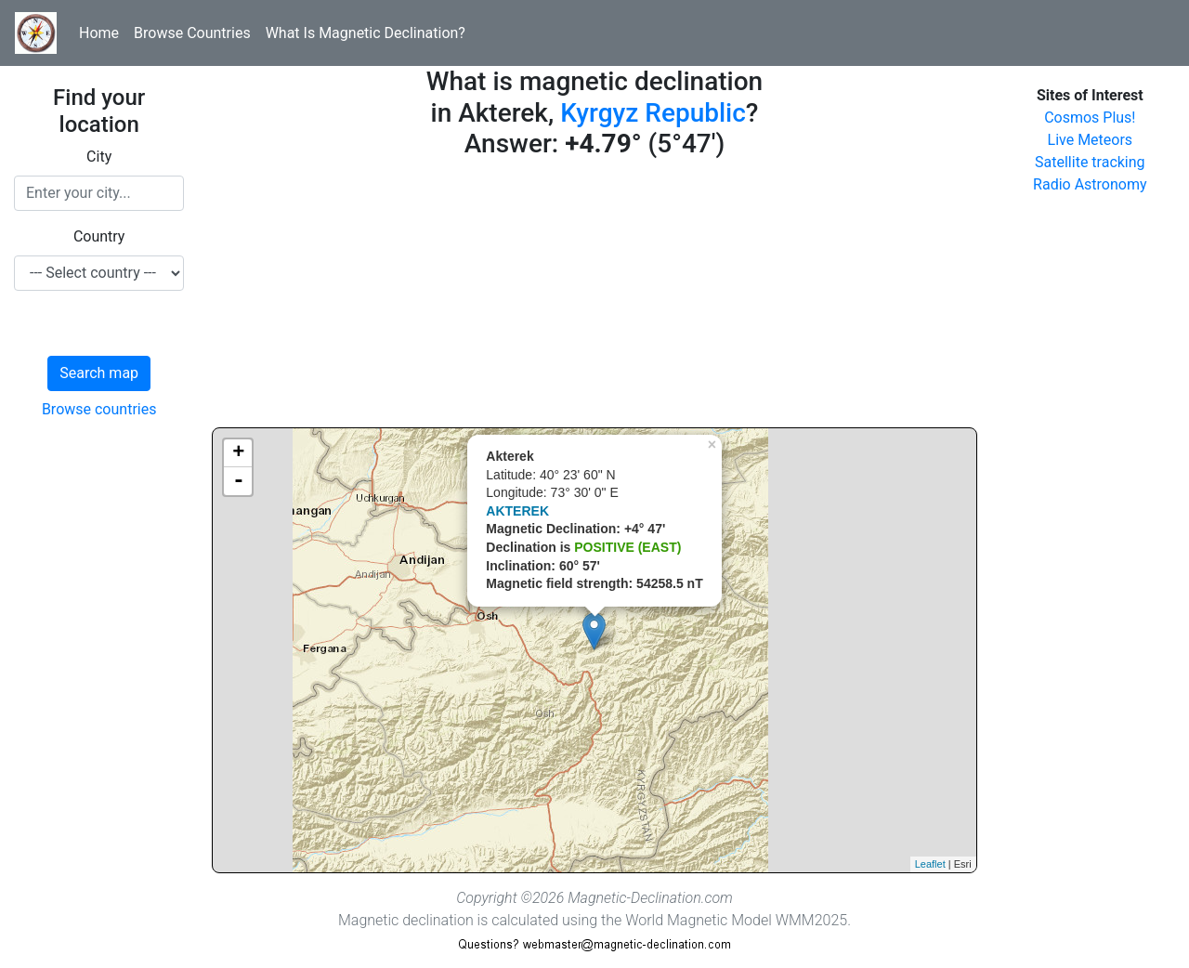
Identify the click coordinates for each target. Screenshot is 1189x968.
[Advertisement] (594, 297)
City (98, 156)
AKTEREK (517, 511)
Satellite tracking (1090, 162)
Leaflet (930, 864)
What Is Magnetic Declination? (365, 33)
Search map (98, 373)
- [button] (238, 481)
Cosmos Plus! (1089, 117)
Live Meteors (1090, 140)
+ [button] (238, 453)
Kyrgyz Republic (653, 113)
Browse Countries (192, 33)
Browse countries (99, 409)
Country (99, 236)
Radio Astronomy (1089, 184)
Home (99, 33)
